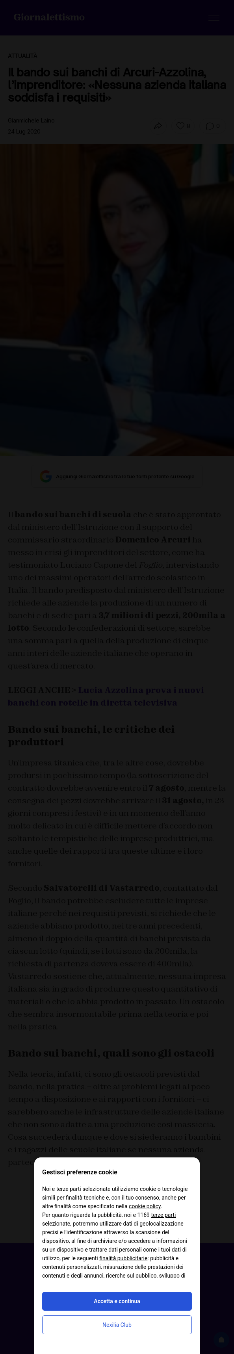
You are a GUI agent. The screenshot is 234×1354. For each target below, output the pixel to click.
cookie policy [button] (145, 1206)
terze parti (163, 1215)
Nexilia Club (117, 1325)
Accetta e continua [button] (117, 1301)
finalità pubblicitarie (123, 1258)
